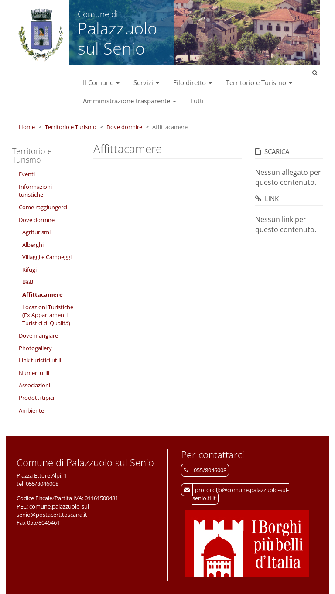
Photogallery (35, 348)
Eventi (27, 174)
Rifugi (29, 269)
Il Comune (101, 82)
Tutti (197, 100)
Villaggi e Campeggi (47, 257)
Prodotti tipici (36, 398)
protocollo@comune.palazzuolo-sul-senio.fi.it (240, 494)
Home (27, 127)
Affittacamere (42, 294)
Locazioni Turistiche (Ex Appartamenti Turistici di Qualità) (47, 315)
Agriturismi (36, 232)
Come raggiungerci (43, 207)
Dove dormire (124, 127)
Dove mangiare (38, 335)
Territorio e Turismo (259, 82)
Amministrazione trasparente (129, 100)
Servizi (146, 82)
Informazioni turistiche (35, 191)
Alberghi (33, 245)
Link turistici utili (40, 360)
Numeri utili (34, 373)
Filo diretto (192, 82)
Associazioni (34, 385)
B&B (27, 282)
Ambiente (31, 410)
